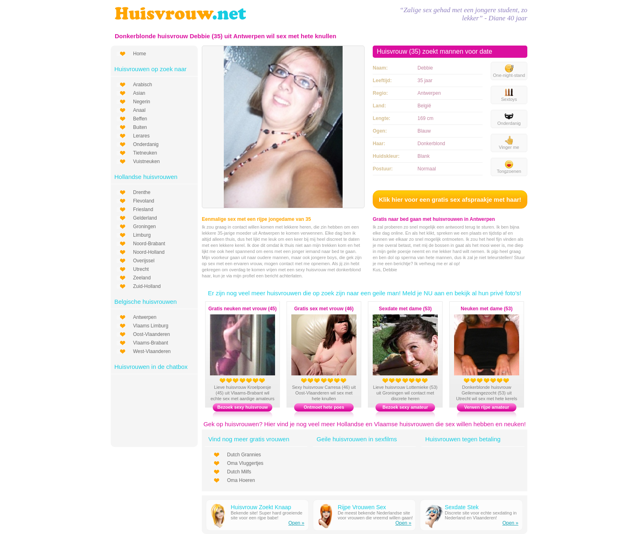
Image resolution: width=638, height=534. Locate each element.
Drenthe (142, 192)
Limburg (142, 235)
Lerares (141, 136)
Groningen (144, 226)
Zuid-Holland (147, 286)
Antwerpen (144, 317)
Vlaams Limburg (150, 326)
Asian (139, 93)
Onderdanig (146, 144)
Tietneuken (145, 153)
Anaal (139, 110)
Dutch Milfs (239, 472)
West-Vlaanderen (152, 351)
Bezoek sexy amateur (405, 407)
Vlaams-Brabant (150, 343)
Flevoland (143, 201)
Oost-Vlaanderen (151, 334)
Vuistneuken (146, 161)
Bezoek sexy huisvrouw (242, 407)
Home (139, 54)
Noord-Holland (148, 252)
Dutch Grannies (244, 455)
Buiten (140, 127)
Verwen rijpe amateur (486, 407)
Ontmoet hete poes (324, 407)
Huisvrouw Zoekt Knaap (261, 507)
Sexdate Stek (461, 507)
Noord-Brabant (149, 243)
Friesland (143, 209)
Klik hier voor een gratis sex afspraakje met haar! (450, 199)
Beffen (140, 119)
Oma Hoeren (241, 480)
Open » (296, 523)
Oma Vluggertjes (245, 463)
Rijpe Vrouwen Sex (362, 507)
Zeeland (142, 278)
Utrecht (141, 269)
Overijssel (144, 261)
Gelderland (145, 218)
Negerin (141, 102)
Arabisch (142, 84)
